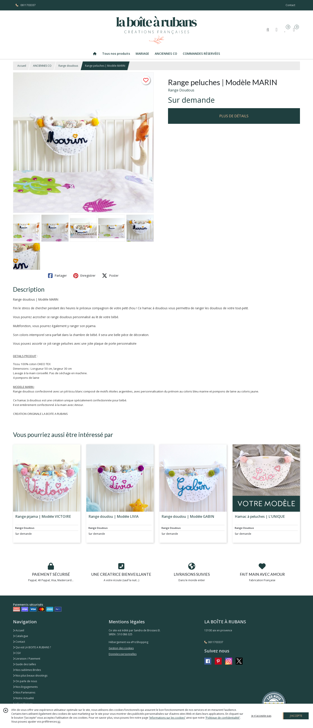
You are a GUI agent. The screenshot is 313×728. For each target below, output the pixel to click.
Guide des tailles (24, 664)
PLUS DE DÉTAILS (233, 116)
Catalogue (20, 636)
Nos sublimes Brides (27, 670)
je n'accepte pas (261, 716)
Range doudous (68, 66)
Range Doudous (181, 90)
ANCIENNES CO (42, 66)
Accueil (21, 66)
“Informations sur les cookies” (167, 718)
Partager (57, 275)
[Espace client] (276, 29)
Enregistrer (84, 275)
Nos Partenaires (24, 692)
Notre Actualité (23, 698)
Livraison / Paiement (26, 658)
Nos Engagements (25, 687)
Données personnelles (123, 654)
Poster (110, 275)
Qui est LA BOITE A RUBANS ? (32, 647)
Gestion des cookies (121, 648)
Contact (290, 5)
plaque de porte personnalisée (115, 343)
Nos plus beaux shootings (30, 675)
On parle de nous (25, 681)
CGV (17, 653)
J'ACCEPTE (296, 716)
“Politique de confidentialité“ (222, 718)
